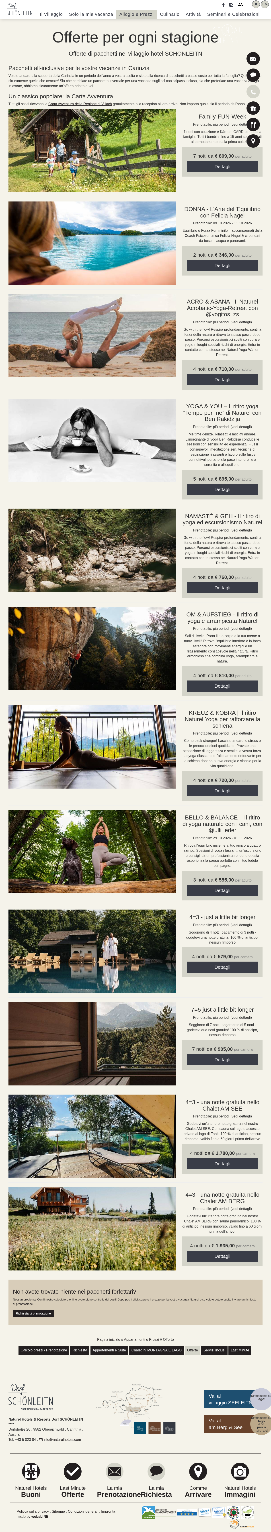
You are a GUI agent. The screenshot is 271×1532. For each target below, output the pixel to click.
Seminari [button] (233, 14)
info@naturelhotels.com (60, 1439)
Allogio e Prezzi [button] (136, 14)
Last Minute (240, 1350)
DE (255, 4)
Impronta (108, 1511)
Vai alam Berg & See (226, 1424)
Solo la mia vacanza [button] (91, 14)
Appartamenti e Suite (109, 1350)
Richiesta (79, 1350)
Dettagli (222, 166)
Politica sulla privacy (33, 1511)
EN (264, 4)
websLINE (39, 1516)
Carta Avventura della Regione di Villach (80, 104)
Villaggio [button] (51, 14)
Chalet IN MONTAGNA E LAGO (156, 1350)
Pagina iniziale (108, 1339)
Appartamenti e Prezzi (141, 1339)
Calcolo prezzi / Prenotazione (44, 1350)
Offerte (192, 1350)
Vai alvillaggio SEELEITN (230, 1399)
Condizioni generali (83, 1511)
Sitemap (58, 1511)
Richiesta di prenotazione (33, 1313)
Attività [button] (193, 14)
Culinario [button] (170, 14)
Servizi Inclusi (214, 1350)
